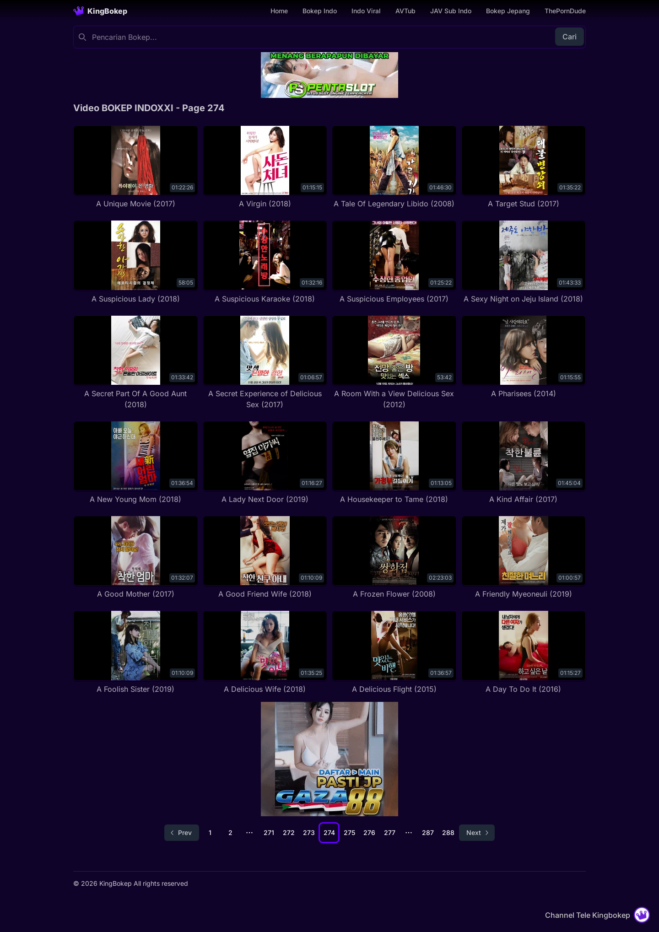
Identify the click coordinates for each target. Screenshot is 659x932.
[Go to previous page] (181, 832)
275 (349, 832)
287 (428, 832)
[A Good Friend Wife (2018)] (265, 557)
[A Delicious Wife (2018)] (265, 652)
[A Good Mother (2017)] (135, 557)
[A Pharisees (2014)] (523, 357)
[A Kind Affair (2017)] (523, 463)
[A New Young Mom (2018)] (135, 463)
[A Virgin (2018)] (265, 167)
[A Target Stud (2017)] (523, 167)
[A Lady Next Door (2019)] (265, 463)
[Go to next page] (477, 832)
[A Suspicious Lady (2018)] (135, 262)
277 (389, 832)
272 (289, 832)
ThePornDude (565, 11)
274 (329, 832)
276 (369, 832)
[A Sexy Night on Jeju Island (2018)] (523, 262)
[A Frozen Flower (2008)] (394, 557)
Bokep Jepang (508, 11)
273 (309, 832)
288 (448, 832)
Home (279, 11)
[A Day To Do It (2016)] (523, 652)
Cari (569, 36)
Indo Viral (366, 11)
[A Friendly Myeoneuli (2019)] (523, 557)
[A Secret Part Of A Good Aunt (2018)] (135, 362)
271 (269, 832)
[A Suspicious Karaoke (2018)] (265, 262)
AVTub (405, 11)
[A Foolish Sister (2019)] (135, 652)
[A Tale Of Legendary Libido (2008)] (394, 167)
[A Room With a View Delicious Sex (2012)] (394, 362)
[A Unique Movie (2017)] (135, 167)
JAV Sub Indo (450, 11)
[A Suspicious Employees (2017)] (394, 262)
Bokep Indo (319, 11)
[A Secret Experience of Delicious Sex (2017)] (265, 362)
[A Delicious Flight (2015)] (394, 652)
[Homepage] (100, 10)
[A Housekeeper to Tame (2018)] (394, 463)
